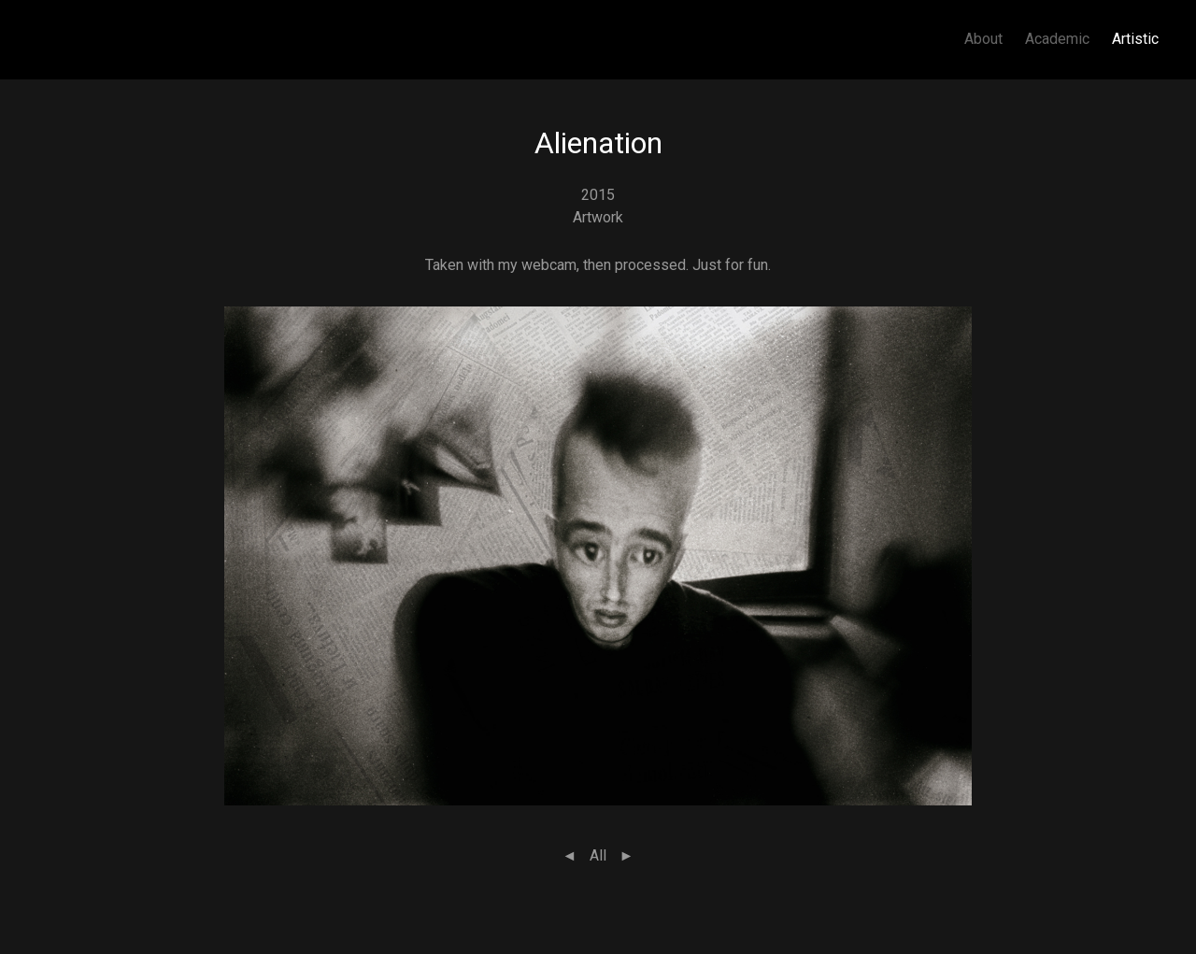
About (983, 39)
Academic (1057, 39)
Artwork (598, 217)
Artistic (1135, 39)
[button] (598, 554)
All (598, 855)
